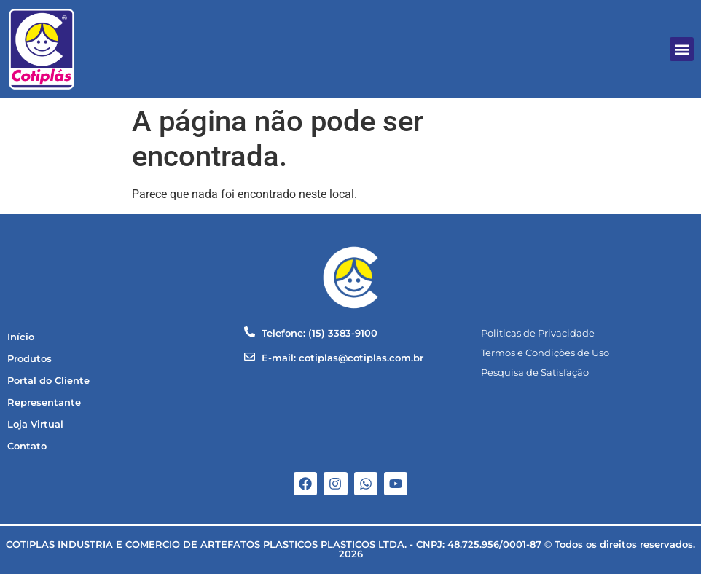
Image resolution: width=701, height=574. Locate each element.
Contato (27, 446)
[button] (682, 49)
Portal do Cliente (48, 380)
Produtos (29, 358)
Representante (44, 402)
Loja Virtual (35, 424)
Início (20, 336)
